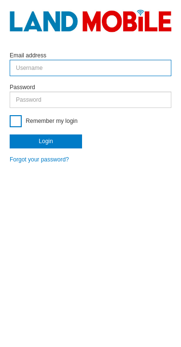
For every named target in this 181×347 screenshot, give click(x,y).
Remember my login (51, 121)
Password (22, 87)
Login (46, 141)
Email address (28, 55)
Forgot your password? (39, 159)
